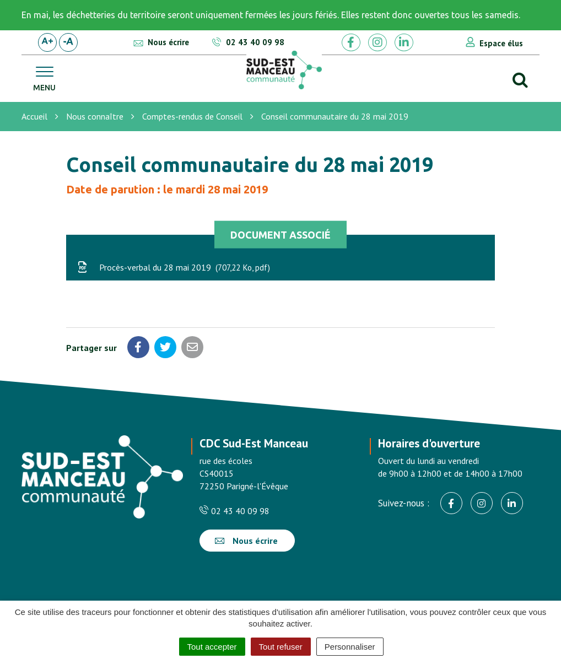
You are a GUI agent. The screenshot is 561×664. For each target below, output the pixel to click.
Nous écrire (246, 540)
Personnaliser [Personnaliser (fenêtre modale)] (350, 646)
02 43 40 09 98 (234, 510)
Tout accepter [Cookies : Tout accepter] (212, 646)
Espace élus (501, 43)
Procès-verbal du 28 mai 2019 (173, 267)
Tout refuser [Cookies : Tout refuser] (281, 646)
